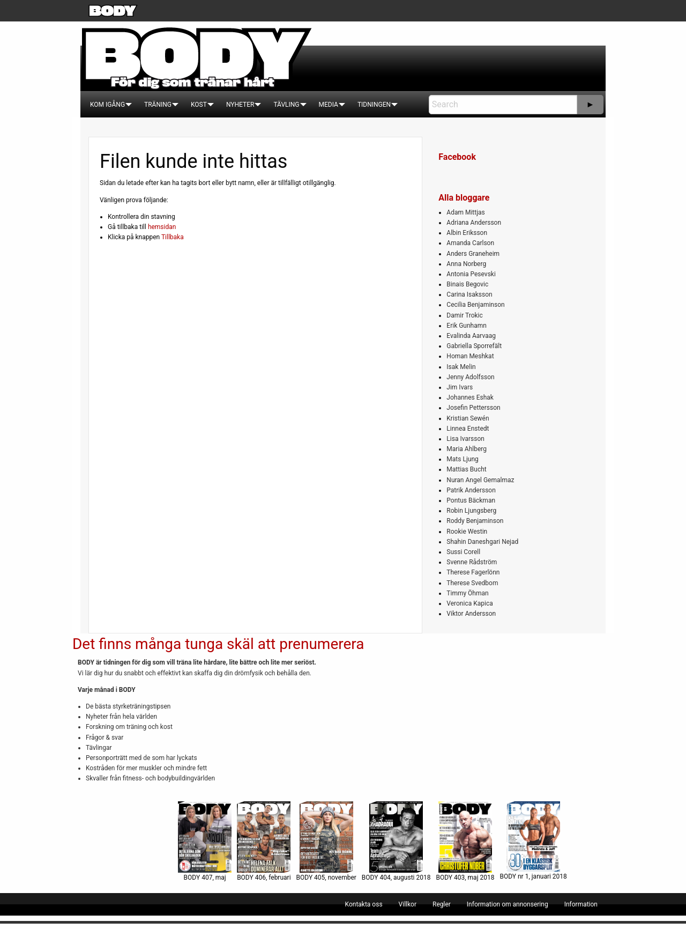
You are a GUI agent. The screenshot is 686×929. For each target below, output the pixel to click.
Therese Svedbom (472, 583)
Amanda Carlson (470, 243)
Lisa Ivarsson (465, 439)
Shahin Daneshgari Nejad (482, 541)
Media (328, 104)
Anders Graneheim (472, 253)
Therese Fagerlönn (472, 572)
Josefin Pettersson (473, 407)
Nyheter (240, 104)
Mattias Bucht (466, 469)
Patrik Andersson (471, 490)
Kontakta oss (364, 904)
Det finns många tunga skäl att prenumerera (218, 644)
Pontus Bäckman (470, 500)
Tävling (286, 104)
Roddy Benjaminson (474, 521)
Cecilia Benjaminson (475, 304)
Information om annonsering (507, 904)
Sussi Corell (463, 552)
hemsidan (162, 227)
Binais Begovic (467, 284)
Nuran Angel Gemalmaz (480, 480)
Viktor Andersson (471, 613)
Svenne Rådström (471, 562)
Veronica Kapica (469, 603)
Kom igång (107, 104)
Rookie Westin (466, 531)
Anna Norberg (466, 264)
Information (581, 904)
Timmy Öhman (467, 593)
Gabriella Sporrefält (474, 346)
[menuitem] (107, 104)
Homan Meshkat (470, 356)
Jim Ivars (459, 387)
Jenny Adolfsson (470, 377)
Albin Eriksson (466, 233)
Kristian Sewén (467, 418)
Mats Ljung (462, 459)
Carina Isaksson (469, 294)
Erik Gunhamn (466, 325)
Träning (158, 104)
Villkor (407, 904)
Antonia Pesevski (471, 274)
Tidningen (374, 104)
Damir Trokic (464, 315)
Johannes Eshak (470, 397)
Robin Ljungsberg (471, 510)
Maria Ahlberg (466, 449)
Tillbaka (172, 237)
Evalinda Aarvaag (471, 336)
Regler (442, 904)
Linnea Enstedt (467, 428)
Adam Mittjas (465, 212)
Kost (199, 104)
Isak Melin (460, 367)
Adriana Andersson (473, 222)
